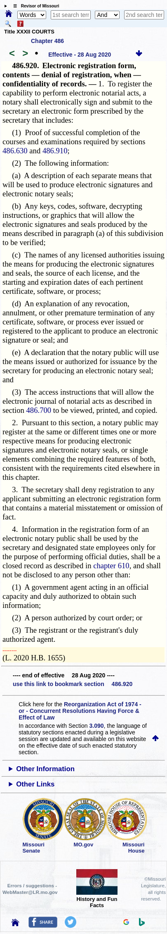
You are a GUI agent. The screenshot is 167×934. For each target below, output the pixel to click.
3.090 (96, 725)
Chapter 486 (47, 41)
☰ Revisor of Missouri (34, 6)
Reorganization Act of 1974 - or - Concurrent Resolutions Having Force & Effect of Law (80, 711)
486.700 (39, 410)
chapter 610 (111, 565)
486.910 (55, 150)
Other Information (45, 769)
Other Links (35, 784)
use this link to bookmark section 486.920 (72, 684)
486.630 (15, 150)
